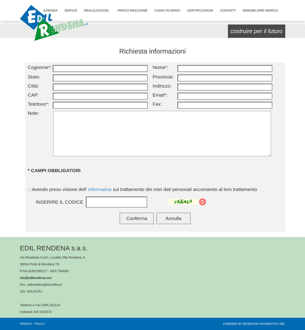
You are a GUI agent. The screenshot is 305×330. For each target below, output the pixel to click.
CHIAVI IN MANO (167, 10)
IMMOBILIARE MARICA (260, 10)
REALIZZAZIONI (97, 10)
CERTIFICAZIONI (200, 10)
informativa (100, 189)
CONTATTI (228, 10)
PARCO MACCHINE (133, 10)
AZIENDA (50, 10)
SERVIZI (70, 10)
